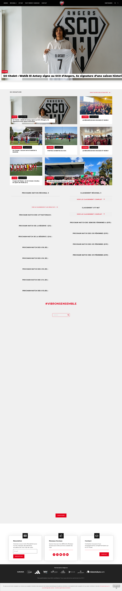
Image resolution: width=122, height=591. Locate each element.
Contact (44, 3)
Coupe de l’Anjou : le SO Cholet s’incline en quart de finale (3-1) (26, 181)
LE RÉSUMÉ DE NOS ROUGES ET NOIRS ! (95, 120)
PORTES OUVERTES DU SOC (56, 150)
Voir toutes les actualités (100, 92)
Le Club (15, 116)
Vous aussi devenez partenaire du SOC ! (72, 577)
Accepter (116, 586)
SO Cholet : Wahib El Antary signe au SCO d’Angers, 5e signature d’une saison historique (31, 120)
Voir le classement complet (91, 199)
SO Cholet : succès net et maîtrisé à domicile (25, 151)
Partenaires (108, 3)
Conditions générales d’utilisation (62, 587)
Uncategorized (17, 147)
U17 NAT (21, 3)
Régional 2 (13, 3)
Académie (85, 116)
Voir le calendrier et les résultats (45, 207)
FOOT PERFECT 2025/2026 (32, 3)
